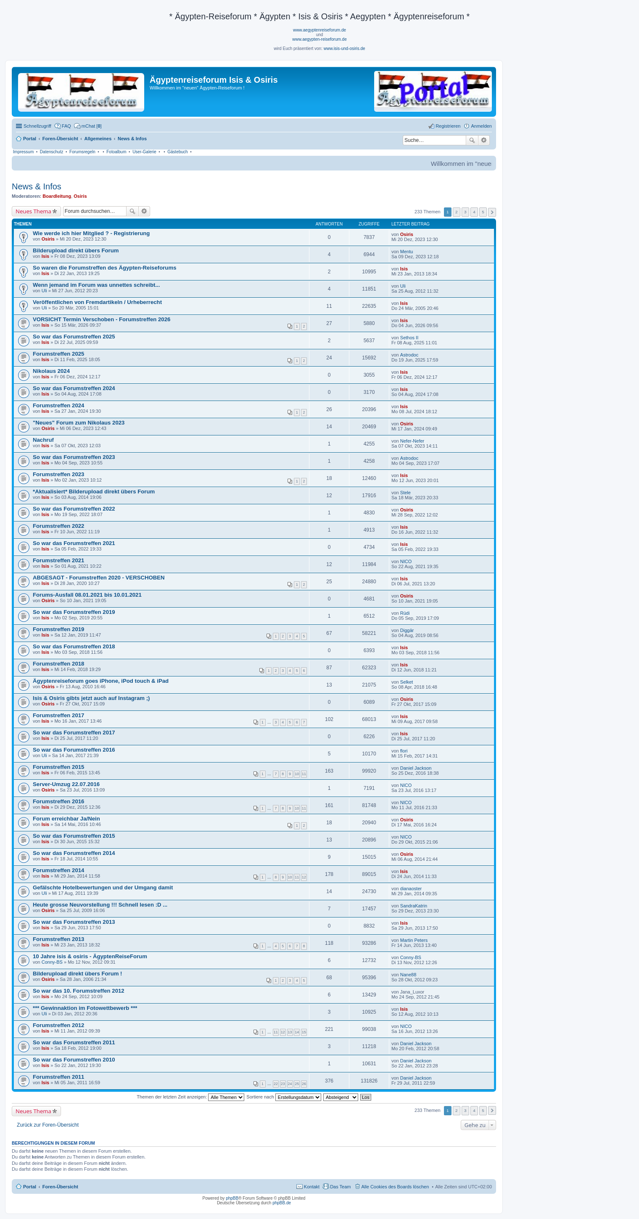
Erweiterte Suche (484, 140)
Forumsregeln (82, 151)
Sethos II (409, 337)
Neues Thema (33, 211)
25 (297, 1084)
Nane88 (408, 974)
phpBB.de (281, 1203)
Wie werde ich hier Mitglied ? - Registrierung (91, 233)
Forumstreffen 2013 (58, 939)
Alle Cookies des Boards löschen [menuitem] (395, 1186)
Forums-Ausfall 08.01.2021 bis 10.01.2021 (87, 595)
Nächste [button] (492, 212)
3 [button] (465, 212)
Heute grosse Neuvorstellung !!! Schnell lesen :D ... (100, 905)
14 (297, 1032)
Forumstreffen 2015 (58, 767)
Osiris (80, 196)
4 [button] (474, 212)
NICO (406, 561)
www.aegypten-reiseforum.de (319, 39)
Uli (44, 290)
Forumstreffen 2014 (58, 870)
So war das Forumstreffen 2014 (74, 853)
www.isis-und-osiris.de (344, 48)
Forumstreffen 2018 (58, 664)
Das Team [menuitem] (340, 1186)
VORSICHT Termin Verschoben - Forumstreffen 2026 (101, 319)
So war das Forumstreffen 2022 (74, 509)
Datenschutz (51, 151)
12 (304, 877)
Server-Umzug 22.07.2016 (66, 784)
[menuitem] (88, 126)
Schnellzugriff (37, 125)
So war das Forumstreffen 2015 (74, 836)
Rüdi (405, 613)
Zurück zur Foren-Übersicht (48, 1125)
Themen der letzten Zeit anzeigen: (190, 1096)
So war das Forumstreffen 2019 (74, 612)
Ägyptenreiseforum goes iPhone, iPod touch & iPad (101, 681)
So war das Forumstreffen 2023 (74, 457)
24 (290, 1084)
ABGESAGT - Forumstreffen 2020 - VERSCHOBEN (99, 577)
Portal (29, 138)
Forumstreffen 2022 (58, 526)
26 (304, 1084)
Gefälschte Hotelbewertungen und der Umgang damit (103, 887)
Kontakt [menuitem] (312, 1186)
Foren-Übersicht (60, 1186)
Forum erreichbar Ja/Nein (66, 818)
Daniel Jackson (416, 768)
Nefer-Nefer (412, 440)
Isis (45, 256)
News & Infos (36, 186)
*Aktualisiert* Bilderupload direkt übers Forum (94, 491)
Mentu (406, 251)
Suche (472, 140)
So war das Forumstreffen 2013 (74, 922)
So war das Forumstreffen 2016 (74, 750)
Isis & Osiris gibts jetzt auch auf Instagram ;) (91, 698)
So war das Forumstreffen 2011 (74, 1042)
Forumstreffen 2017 (58, 715)
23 (283, 1084)
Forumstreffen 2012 (58, 1025)
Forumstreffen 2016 (58, 801)
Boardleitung (56, 196)
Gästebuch (177, 151)
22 (276, 1084)
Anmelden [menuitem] (481, 125)
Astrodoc (409, 354)
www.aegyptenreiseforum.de (319, 30)
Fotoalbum (116, 151)
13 (290, 1032)
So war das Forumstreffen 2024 (74, 388)
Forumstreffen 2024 (58, 405)
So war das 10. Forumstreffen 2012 (78, 991)
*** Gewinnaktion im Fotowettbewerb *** (85, 1008)
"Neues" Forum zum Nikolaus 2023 (78, 422)
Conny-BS (52, 962)
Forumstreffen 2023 (58, 474)
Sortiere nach (283, 1096)
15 (304, 1032)
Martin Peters (414, 940)
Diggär (407, 630)
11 (304, 774)
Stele (405, 492)
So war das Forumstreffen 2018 (74, 646)
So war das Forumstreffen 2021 (74, 543)
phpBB (232, 1198)
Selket (406, 681)
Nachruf (43, 440)
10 (297, 774)
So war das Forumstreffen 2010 (74, 1059)
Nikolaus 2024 (51, 371)
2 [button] (456, 212)
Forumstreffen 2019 (58, 629)
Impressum (23, 151)
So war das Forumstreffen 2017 (74, 732)
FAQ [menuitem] (66, 125)
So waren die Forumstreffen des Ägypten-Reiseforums (104, 268)
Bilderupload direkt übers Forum (76, 250)
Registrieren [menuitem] (448, 125)
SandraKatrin (413, 905)
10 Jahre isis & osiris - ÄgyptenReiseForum (90, 956)
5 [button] (483, 212)
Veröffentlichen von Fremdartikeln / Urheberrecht (97, 302)
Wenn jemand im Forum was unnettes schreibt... (96, 285)
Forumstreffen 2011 (58, 1077)
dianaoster (411, 888)
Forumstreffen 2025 (58, 354)
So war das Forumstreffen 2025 (74, 336)
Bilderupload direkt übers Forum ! (77, 973)
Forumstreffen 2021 (58, 560)
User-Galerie (144, 151)
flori (404, 750)
